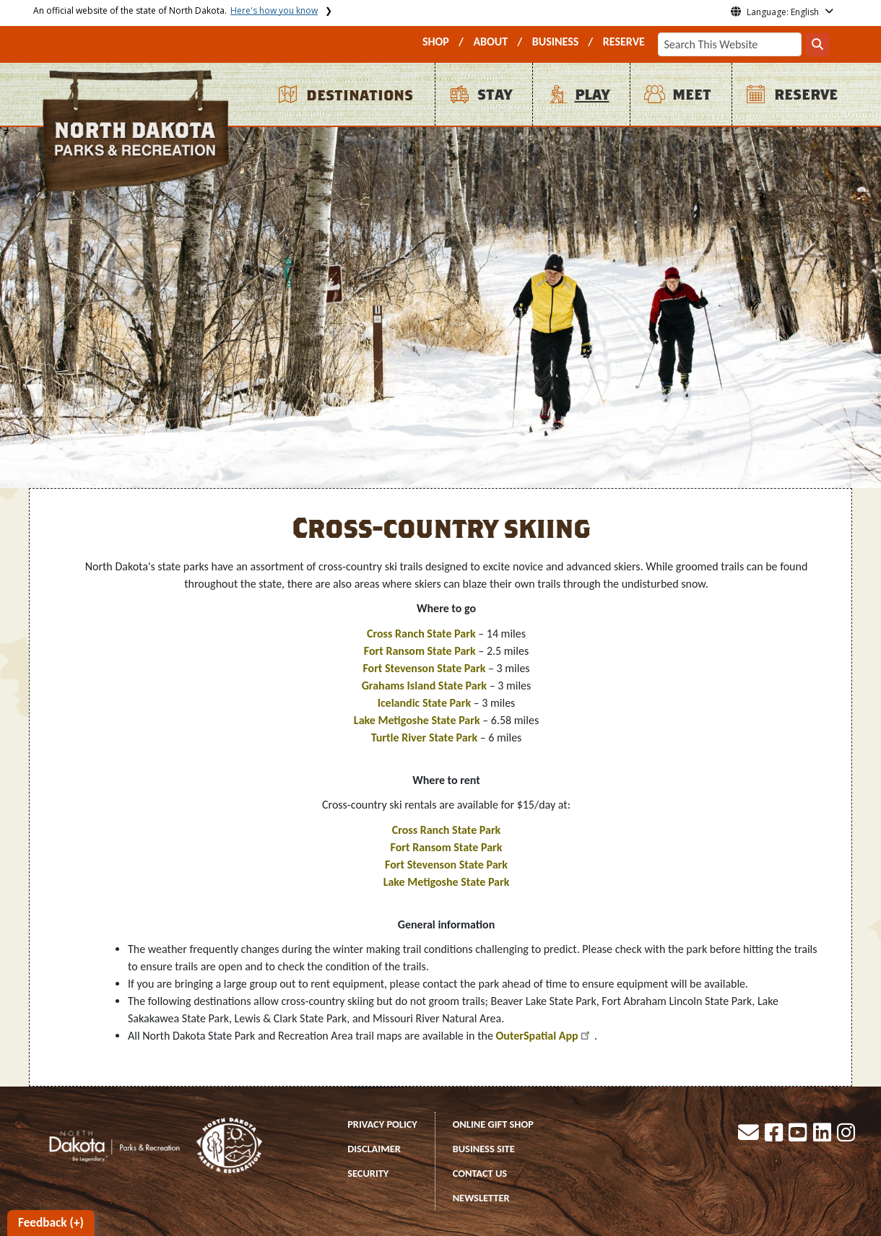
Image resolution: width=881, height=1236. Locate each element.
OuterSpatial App (536, 1036)
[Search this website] (817, 44)
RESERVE (624, 41)
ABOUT (490, 41)
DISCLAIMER (374, 1148)
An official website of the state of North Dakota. (175, 10)
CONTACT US (480, 1173)
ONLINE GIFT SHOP (493, 1124)
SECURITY (368, 1173)
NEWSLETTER (481, 1197)
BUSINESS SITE (484, 1148)
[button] (749, 1136)
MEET (691, 95)
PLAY (592, 95)
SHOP (435, 41)
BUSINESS (555, 41)
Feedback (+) (51, 1222)
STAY (494, 95)
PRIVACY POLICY (382, 1124)
